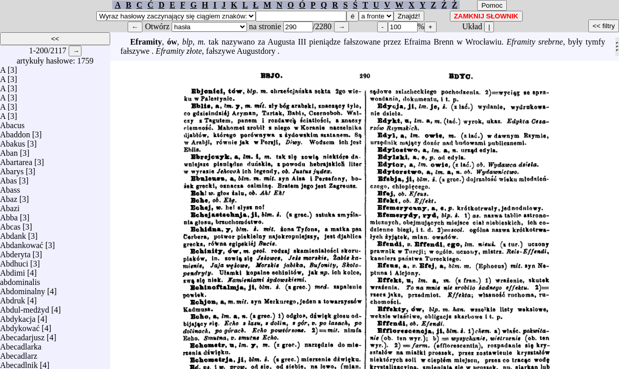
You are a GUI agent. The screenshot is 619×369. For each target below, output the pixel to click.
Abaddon (15, 132)
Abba (9, 215)
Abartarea (16, 159)
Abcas (10, 224)
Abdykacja (17, 316)
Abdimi (12, 270)
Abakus (12, 141)
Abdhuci (14, 261)
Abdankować (21, 242)
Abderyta (15, 252)
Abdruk (12, 298)
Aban (9, 150)
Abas (8, 178)
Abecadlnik (19, 362)
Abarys (12, 169)
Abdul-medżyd (24, 307)
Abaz (8, 196)
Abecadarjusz (22, 335)
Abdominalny (22, 288)
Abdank (13, 233)
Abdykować (19, 325)
